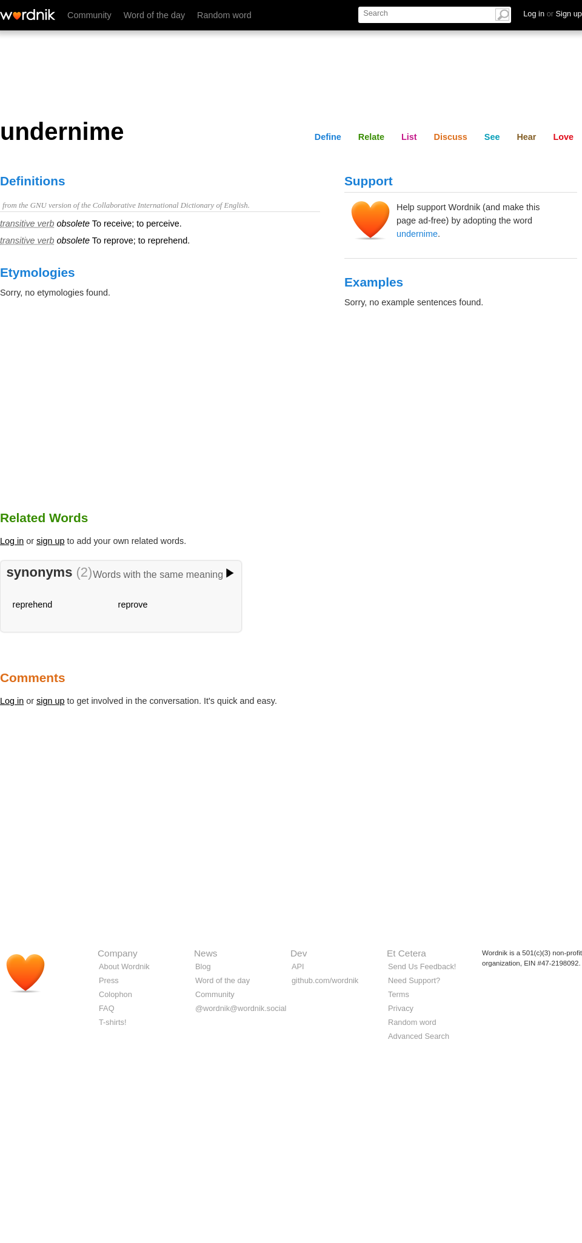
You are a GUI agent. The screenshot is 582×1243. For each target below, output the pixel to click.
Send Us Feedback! (422, 966)
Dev (298, 953)
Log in (12, 541)
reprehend (33, 604)
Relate (371, 137)
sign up (50, 541)
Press (109, 980)
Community (89, 15)
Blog (203, 966)
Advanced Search (418, 1036)
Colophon (115, 994)
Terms (398, 994)
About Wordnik (124, 966)
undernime (417, 234)
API (298, 966)
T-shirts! (113, 1022)
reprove (133, 604)
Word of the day (154, 15)
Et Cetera (406, 953)
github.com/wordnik (325, 980)
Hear (526, 137)
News (205, 953)
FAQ (107, 1008)
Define (328, 137)
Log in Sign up (552, 13)
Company (118, 953)
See (492, 137)
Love (563, 137)
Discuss (450, 137)
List (409, 137)
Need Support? (414, 980)
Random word (224, 15)
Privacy (400, 1008)
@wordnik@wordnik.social (240, 1008)
